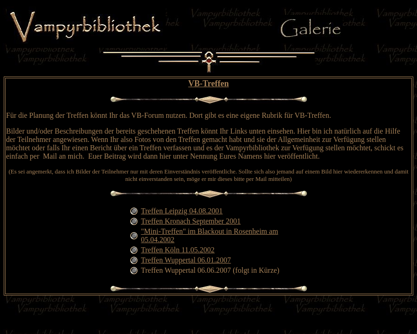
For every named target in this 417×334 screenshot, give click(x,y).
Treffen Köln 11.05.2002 (178, 250)
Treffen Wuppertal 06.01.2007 (186, 260)
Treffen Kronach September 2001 (191, 221)
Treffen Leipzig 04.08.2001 (182, 211)
